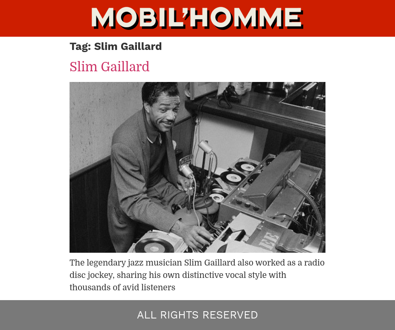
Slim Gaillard (110, 67)
